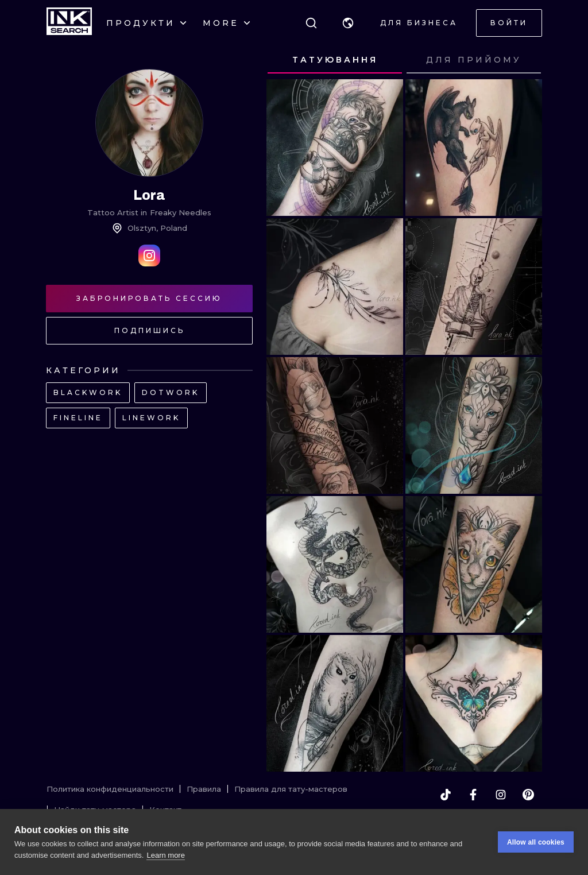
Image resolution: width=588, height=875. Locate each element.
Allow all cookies (535, 842)
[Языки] (348, 23)
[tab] (335, 60)
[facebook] (473, 794)
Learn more (165, 855)
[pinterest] (528, 794)
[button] (348, 23)
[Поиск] (311, 23)
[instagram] (500, 794)
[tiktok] (445, 794)
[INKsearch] (69, 23)
